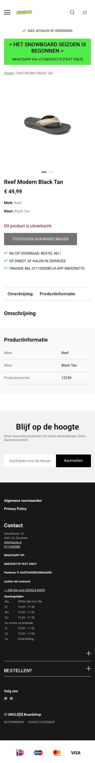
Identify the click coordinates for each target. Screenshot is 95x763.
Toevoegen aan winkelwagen (40, 239)
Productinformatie (57, 293)
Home (9, 73)
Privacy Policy (15, 509)
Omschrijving (20, 293)
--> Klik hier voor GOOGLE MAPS (24, 590)
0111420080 (12, 546)
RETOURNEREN (14, 722)
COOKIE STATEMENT (41, 722)
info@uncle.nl (13, 542)
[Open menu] (7, 12)
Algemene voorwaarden (23, 501)
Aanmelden (73, 461)
